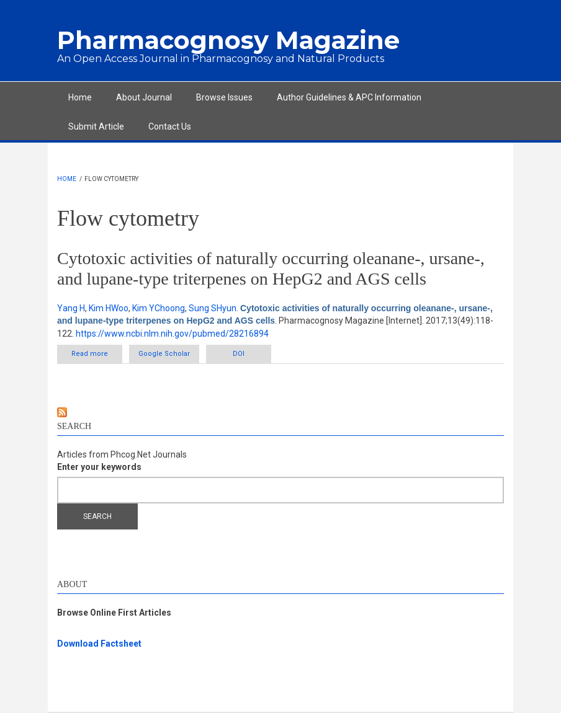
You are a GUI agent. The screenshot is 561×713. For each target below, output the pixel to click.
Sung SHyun (212, 308)
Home (80, 97)
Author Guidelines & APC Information (349, 97)
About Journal (144, 97)
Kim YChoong (158, 308)
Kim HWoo (108, 308)
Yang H (71, 308)
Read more (96, 353)
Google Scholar (164, 354)
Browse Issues (224, 97)
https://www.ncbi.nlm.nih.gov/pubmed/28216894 (172, 334)
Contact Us (169, 126)
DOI (239, 354)
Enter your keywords (99, 467)
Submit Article (96, 126)
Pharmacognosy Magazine (228, 40)
